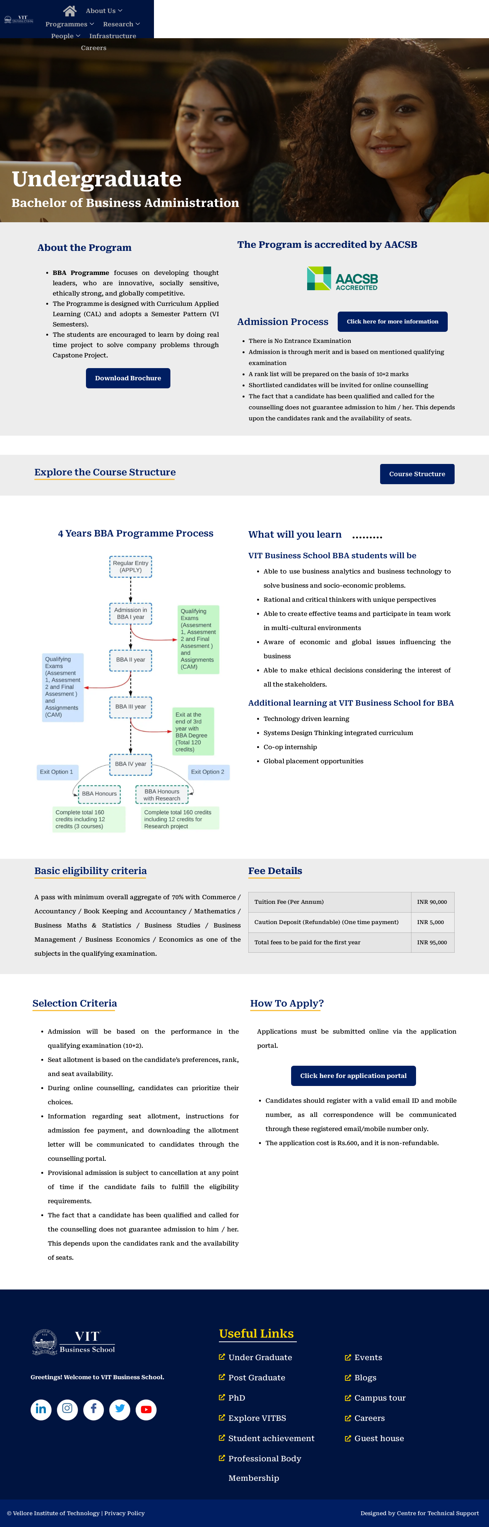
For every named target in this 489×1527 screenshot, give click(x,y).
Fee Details (275, 871)
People (344, 19)
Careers (435, 19)
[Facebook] (98, 1410)
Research (303, 19)
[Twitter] (126, 1410)
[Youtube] (155, 1410)
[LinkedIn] (42, 1410)
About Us (199, 19)
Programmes (251, 19)
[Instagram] (70, 1410)
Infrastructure (392, 19)
